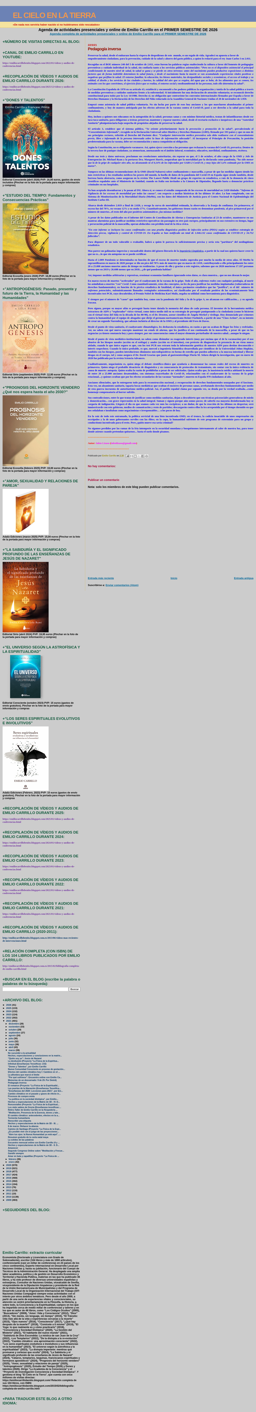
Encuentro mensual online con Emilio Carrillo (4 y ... (34, 1143)
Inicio (174, 578)
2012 (9, 1190)
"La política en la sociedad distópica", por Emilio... (33, 1099)
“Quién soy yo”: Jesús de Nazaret (25, 1058)
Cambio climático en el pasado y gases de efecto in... (34, 1094)
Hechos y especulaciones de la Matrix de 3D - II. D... (33, 1145)
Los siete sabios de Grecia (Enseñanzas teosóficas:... (34, 1107)
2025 (9, 1008)
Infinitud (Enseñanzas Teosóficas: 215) (27, 1064)
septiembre (15, 1032)
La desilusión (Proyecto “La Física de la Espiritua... (33, 1061)
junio (11, 1041)
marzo (12, 1050)
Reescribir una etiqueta (19, 1121)
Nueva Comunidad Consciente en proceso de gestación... (36, 1069)
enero (12, 1162)
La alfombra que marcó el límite (23, 1075)
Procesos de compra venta (21, 1096)
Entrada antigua (243, 578)
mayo (12, 1044)
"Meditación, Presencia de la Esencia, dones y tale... (34, 1113)
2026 (9, 1004)
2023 (9, 1014)
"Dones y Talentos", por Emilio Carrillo (27, 1067)
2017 (9, 1174)
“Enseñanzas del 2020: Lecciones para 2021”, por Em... (35, 1091)
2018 (9, 1171)
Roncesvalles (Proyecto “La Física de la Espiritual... (33, 1104)
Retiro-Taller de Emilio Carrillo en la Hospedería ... (33, 1110)
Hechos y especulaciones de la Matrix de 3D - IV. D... (34, 1102)
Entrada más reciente (101, 578)
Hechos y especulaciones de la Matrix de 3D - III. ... (33, 1123)
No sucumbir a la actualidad (22, 1053)
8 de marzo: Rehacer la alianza (23, 1126)
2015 (9, 1181)
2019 (9, 1168)
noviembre (14, 1026)
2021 (9, 1020)
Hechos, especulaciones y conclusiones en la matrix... (35, 1056)
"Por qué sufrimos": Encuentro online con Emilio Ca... (35, 1077)
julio (11, 1038)
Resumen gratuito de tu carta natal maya (28, 1137)
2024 (9, 1011)
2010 (9, 1196)
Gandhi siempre (16, 1153)
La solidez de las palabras (21, 1140)
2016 (9, 1177)
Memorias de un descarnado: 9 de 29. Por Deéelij (32, 1080)
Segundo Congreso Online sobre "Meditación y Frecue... (36, 1151)
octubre (13, 1029)
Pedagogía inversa (17, 1083)
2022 (9, 1017)
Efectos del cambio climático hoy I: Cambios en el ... (34, 1072)
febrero (13, 1159)
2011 (9, 1193)
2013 (9, 1187)
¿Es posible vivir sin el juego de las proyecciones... (33, 1132)
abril (11, 1047)
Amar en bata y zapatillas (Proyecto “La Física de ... (33, 1156)
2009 (9, 1200)
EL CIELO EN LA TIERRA (54, 15)
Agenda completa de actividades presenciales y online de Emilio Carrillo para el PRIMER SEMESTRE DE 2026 (128, 34)
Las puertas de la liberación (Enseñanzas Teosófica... (34, 1088)
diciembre (14, 1023)
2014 (9, 1184)
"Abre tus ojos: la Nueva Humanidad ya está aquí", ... (34, 1134)
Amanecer (13, 1148)
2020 (9, 1165)
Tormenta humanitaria (19, 1118)
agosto (12, 1035)
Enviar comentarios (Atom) (122, 585)
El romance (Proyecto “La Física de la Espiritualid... (33, 1085)
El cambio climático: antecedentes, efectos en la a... (34, 1115)
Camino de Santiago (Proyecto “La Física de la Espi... (34, 1129)
